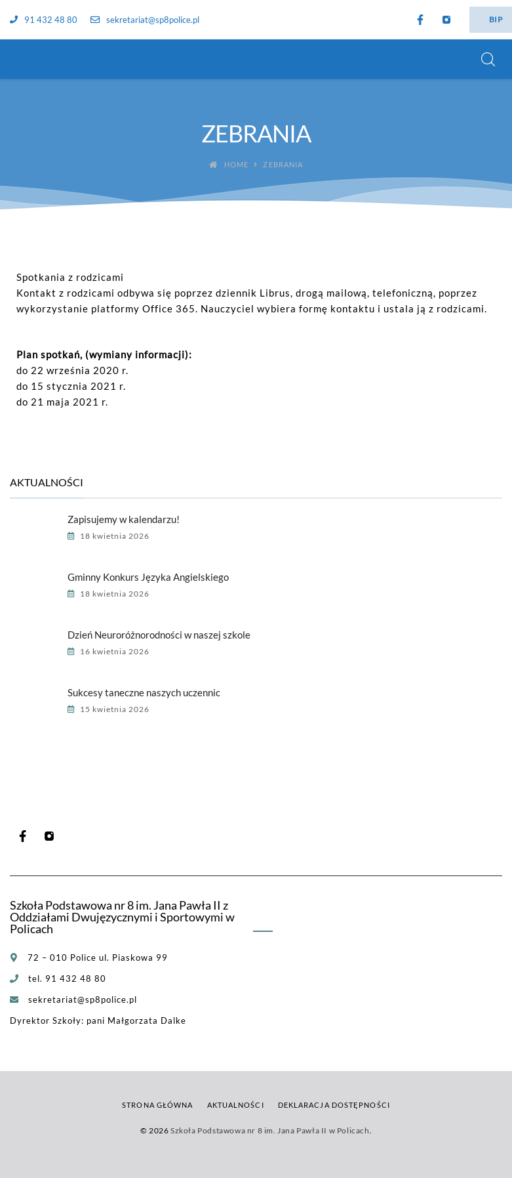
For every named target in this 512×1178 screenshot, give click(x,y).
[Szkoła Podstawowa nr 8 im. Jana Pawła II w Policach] (26, 59)
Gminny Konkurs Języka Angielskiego (148, 577)
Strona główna (157, 1105)
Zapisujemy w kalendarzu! (124, 519)
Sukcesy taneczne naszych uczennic (144, 692)
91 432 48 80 (43, 19)
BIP (495, 19)
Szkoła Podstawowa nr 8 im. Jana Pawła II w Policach (270, 1130)
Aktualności (235, 1105)
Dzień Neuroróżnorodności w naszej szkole (159, 635)
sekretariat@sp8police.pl (144, 19)
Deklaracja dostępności (334, 1105)
